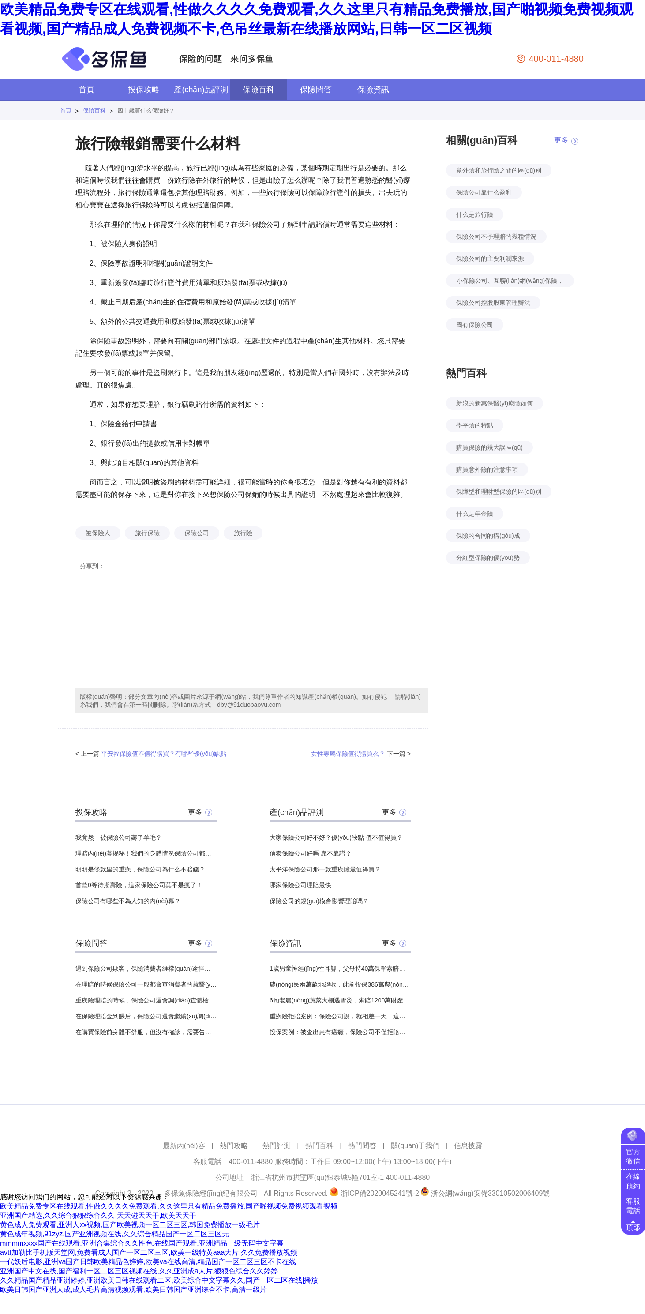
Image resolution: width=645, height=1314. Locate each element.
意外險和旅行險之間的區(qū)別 (498, 170)
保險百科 (258, 89)
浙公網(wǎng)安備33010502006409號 (490, 1193)
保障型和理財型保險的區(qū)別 (498, 491)
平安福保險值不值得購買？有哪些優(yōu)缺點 (163, 753)
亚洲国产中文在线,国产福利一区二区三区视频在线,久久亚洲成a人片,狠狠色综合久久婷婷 (139, 1271)
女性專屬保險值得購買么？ (348, 753)
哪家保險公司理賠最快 (300, 885)
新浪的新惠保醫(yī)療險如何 (494, 403)
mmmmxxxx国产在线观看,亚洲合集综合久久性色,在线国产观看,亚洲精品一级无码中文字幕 (142, 1243)
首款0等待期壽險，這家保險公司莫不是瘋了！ (138, 885)
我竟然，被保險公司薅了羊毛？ (118, 837)
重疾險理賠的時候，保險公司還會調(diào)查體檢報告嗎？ (146, 1000)
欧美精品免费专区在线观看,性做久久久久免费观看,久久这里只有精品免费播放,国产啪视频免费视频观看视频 (169, 1206)
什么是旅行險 (474, 214)
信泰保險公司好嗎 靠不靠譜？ (311, 853)
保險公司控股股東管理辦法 (493, 302)
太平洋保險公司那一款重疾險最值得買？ (325, 869)
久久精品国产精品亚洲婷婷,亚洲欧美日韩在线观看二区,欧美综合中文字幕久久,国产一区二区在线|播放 (159, 1280)
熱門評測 (276, 1145)
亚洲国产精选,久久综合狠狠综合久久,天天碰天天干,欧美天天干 (98, 1215)
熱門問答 (362, 1145)
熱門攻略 (234, 1145)
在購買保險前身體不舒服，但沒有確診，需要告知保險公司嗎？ (146, 1032)
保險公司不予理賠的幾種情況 (496, 236)
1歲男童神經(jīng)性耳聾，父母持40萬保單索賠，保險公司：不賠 (340, 968)
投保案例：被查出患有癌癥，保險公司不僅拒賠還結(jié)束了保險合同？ (340, 1032)
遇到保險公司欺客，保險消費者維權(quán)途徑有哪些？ (146, 968)
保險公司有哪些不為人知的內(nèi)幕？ (127, 901)
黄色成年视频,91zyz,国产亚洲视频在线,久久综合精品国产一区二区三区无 (114, 1234)
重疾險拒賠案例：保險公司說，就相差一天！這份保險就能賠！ (340, 1016)
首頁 (86, 89)
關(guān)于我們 (415, 1145)
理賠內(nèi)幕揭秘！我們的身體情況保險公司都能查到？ (146, 853)
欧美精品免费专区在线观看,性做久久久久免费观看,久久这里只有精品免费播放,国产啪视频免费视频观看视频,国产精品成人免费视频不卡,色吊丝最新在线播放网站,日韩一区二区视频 (316, 19)
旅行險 (243, 533)
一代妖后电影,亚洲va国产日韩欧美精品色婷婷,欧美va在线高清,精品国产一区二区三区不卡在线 (148, 1261)
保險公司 (196, 533)
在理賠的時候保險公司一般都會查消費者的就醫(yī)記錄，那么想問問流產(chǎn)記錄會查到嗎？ (146, 984)
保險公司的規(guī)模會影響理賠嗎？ (319, 901)
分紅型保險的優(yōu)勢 (488, 557)
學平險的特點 (474, 425)
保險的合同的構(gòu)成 (488, 535)
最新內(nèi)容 (184, 1145)
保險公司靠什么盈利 (484, 192)
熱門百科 (319, 1145)
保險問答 (316, 89)
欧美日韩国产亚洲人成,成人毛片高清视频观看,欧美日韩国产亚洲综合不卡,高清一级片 (133, 1289)
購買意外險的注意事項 (487, 469)
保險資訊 (373, 89)
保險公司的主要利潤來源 (490, 258)
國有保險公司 (474, 324)
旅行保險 (147, 533)
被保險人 (98, 533)
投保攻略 (144, 89)
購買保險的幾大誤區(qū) (489, 447)
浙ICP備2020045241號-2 (380, 1193)
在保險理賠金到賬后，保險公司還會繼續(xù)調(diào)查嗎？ (146, 1016)
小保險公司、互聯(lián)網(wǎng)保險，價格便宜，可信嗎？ (510, 282)
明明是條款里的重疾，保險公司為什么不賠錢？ (140, 869)
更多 (195, 812)
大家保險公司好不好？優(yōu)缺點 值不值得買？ (336, 837)
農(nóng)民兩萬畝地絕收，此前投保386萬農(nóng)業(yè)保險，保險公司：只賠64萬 (340, 984)
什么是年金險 (474, 513)
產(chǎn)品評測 (201, 89)
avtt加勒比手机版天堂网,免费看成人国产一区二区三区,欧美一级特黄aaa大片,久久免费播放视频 (148, 1252)
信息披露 (468, 1145)
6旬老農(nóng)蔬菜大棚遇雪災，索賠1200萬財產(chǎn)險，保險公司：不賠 (340, 1000)
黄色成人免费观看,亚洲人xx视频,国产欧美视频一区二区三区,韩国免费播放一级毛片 (130, 1224)
